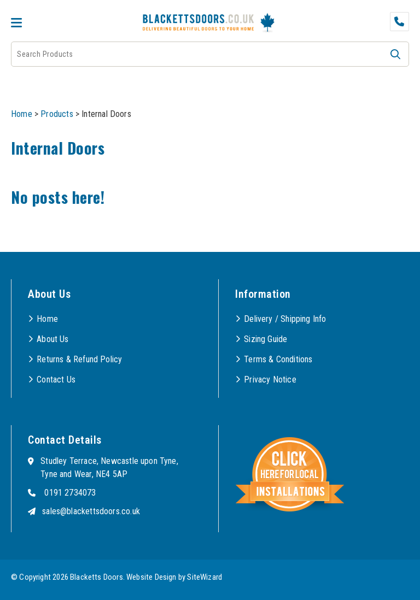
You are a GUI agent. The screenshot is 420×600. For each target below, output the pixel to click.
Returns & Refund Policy (79, 359)
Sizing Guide (265, 339)
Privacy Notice (270, 379)
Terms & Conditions (278, 359)
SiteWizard (204, 577)
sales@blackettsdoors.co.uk (91, 511)
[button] (395, 54)
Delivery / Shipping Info (285, 319)
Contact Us (56, 379)
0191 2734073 (70, 492)
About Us (52, 339)
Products (56, 114)
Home (21, 114)
